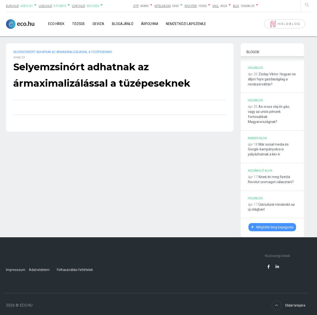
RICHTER (191, 6)
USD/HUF (45, 6)
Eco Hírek (56, 24)
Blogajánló (122, 24)
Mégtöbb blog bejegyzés (272, 227)
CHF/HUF (78, 6)
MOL (216, 6)
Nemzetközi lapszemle (186, 24)
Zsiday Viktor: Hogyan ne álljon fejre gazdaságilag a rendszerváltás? (272, 79)
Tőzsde (78, 24)
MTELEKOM (163, 6)
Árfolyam (149, 24)
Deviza (98, 24)
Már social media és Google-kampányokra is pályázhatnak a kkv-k (268, 149)
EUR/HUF (12, 6)
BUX (236, 6)
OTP (136, 6)
